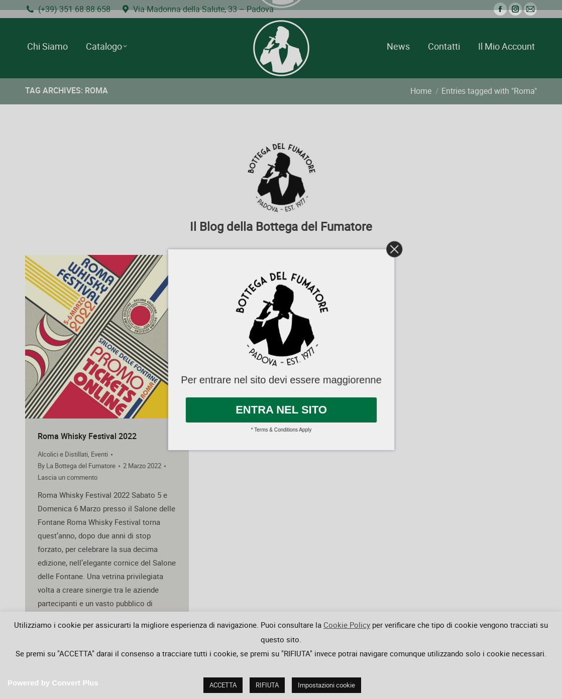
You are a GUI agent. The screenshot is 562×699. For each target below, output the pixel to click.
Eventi (99, 454)
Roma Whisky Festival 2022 (87, 436)
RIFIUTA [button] (267, 684)
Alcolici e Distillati (63, 454)
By (77, 465)
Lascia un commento (67, 477)
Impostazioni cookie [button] (326, 684)
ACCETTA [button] (223, 684)
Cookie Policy (346, 625)
